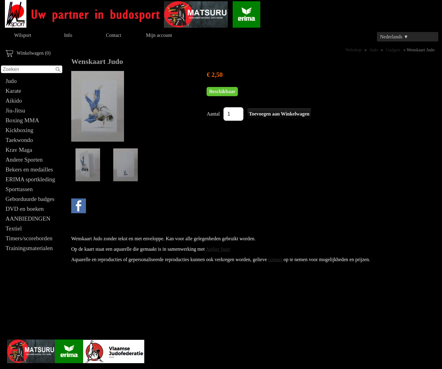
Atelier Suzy (218, 249)
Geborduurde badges (30, 199)
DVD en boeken (25, 209)
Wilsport (22, 35)
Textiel (14, 228)
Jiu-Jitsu (15, 110)
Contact (113, 35)
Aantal (213, 113)
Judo (11, 81)
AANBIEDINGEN (28, 218)
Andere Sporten (24, 159)
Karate (13, 91)
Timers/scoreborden (29, 238)
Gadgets (393, 49)
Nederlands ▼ (394, 36)
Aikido (14, 100)
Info (68, 35)
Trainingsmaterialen (29, 248)
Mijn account (159, 35)
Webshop (353, 49)
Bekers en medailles (29, 169)
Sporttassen (19, 189)
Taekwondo (19, 140)
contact (275, 259)
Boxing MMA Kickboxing (22, 125)
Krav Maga (19, 150)
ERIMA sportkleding (30, 179)
